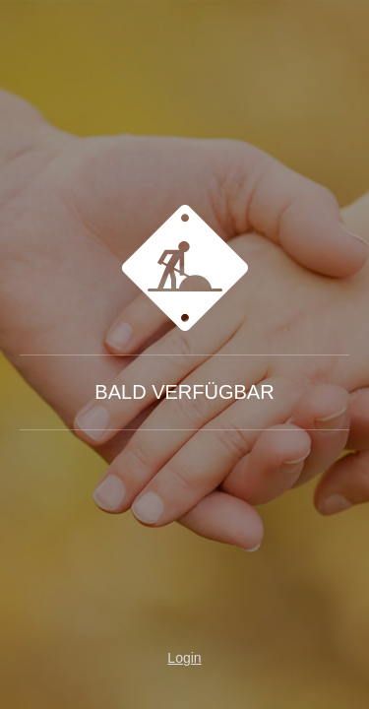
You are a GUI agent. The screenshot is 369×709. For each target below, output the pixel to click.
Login (184, 658)
